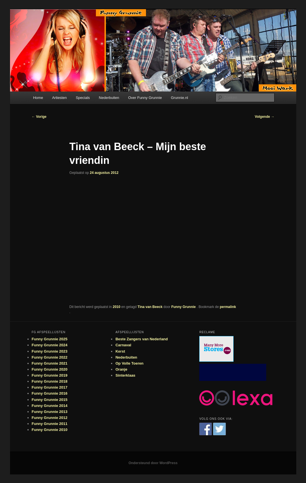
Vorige (39, 117)
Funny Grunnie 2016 (50, 393)
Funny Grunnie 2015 (50, 399)
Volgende (264, 117)
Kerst (120, 351)
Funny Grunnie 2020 (50, 369)
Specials (83, 98)
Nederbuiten (109, 98)
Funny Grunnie (184, 307)
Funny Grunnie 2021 (50, 363)
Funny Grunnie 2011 (50, 424)
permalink (228, 307)
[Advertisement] (232, 372)
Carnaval (123, 345)
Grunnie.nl (179, 98)
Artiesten (59, 98)
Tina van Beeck (150, 307)
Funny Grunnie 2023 (50, 351)
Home (38, 98)
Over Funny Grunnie (145, 98)
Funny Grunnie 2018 (50, 381)
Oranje (121, 369)
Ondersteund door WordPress (153, 463)
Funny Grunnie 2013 (50, 412)
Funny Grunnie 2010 (50, 430)
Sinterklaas (125, 375)
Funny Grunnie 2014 (50, 406)
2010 (117, 307)
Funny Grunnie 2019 (50, 375)
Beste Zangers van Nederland (141, 339)
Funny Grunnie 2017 (50, 387)
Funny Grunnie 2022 (50, 357)
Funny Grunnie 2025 (50, 339)
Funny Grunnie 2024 (50, 345)
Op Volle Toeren (129, 363)
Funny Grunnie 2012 (50, 418)
